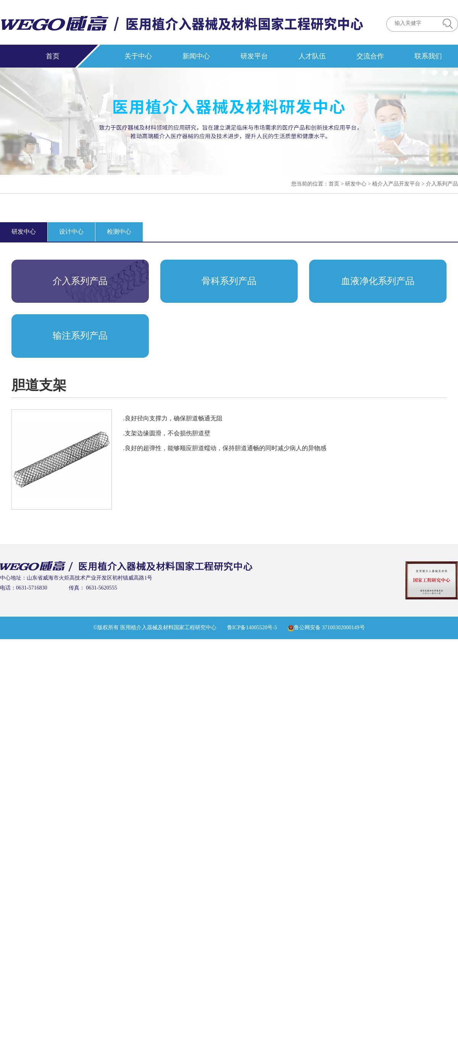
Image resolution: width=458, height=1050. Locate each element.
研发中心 (355, 184)
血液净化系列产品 (377, 281)
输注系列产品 (80, 336)
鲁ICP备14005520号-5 (252, 627)
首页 (53, 56)
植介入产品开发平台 (396, 184)
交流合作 (370, 56)
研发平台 (254, 56)
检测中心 (119, 231)
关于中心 (138, 56)
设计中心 (71, 231)
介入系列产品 (442, 184)
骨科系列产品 (229, 281)
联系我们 (428, 56)
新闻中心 (196, 56)
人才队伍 (312, 56)
